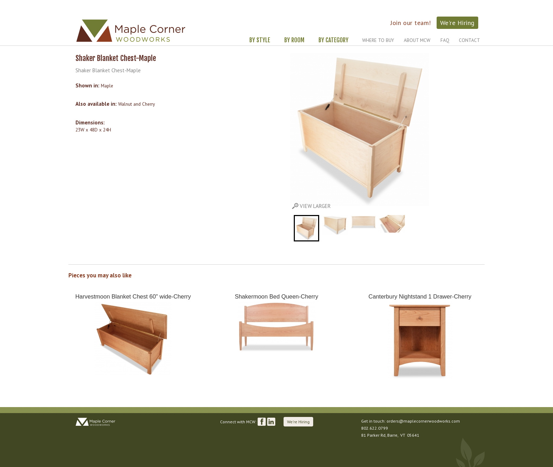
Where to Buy (378, 40)
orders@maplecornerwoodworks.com (423, 421)
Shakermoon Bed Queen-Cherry (276, 296)
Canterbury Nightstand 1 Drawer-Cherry (420, 296)
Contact (469, 40)
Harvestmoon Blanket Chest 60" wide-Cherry (133, 296)
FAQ (444, 40)
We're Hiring (457, 23)
